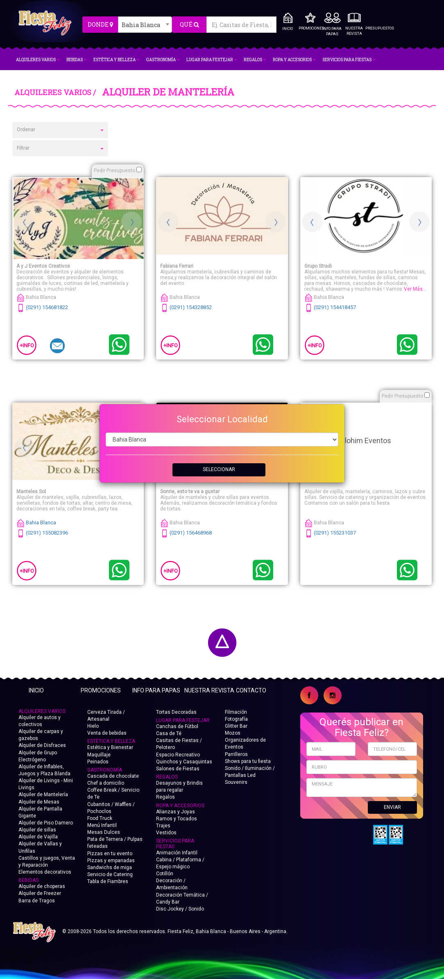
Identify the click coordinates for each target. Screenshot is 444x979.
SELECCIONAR (219, 469)
